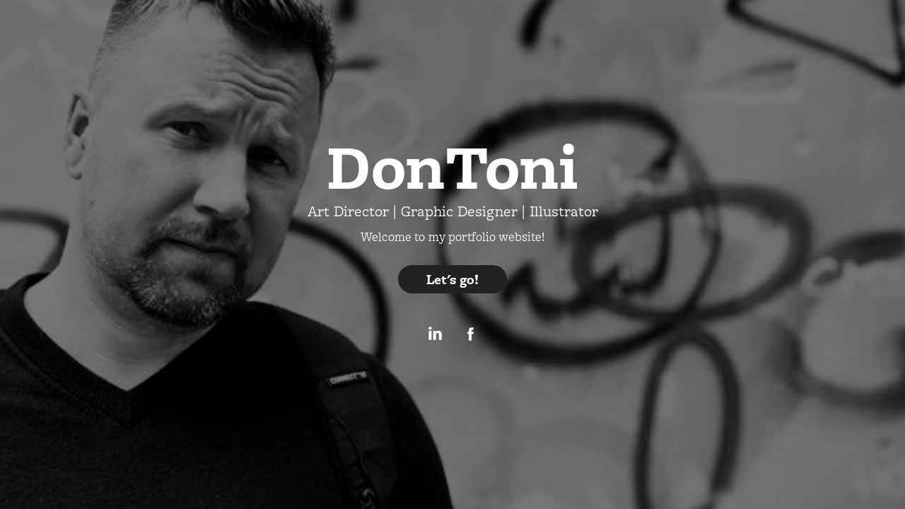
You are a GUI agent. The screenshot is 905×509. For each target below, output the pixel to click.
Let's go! (452, 279)
